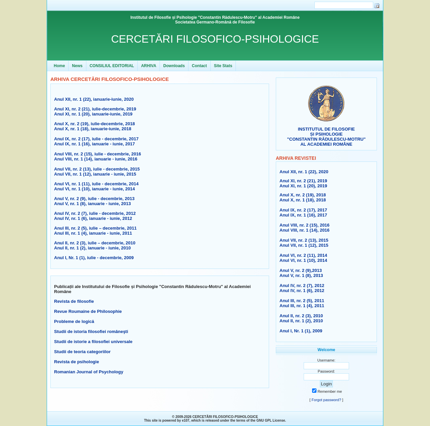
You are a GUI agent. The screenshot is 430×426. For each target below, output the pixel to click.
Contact (199, 65)
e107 (185, 420)
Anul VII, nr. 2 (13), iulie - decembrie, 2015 (97, 169)
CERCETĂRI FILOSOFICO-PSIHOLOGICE (215, 39)
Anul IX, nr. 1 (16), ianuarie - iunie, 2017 (94, 143)
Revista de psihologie (76, 361)
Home (59, 65)
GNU (260, 420)
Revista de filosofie (74, 301)
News (77, 65)
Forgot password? (326, 400)
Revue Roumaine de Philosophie (88, 311)
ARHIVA (148, 65)
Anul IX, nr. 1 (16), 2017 (303, 215)
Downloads (174, 65)
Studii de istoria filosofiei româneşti (91, 331)
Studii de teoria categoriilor (82, 351)
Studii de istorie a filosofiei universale (93, 341)
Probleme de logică (74, 321)
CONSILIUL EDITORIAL (112, 65)
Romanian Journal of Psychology (88, 371)
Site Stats (223, 65)
